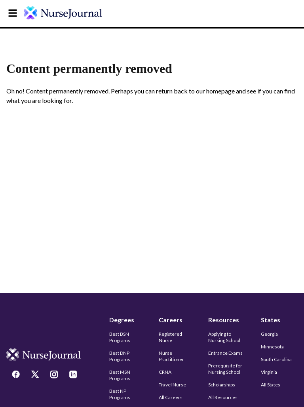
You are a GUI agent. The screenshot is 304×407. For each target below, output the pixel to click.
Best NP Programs (119, 394)
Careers (170, 319)
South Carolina (276, 359)
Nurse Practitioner (171, 356)
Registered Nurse (170, 337)
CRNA (165, 372)
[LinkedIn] (74, 375)
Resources (223, 319)
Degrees (121, 319)
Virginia (269, 372)
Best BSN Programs (119, 337)
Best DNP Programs (119, 356)
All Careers (170, 397)
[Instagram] (55, 375)
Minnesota (272, 347)
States (270, 319)
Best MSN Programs (119, 375)
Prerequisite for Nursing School (225, 369)
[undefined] (68, 12)
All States (270, 385)
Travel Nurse (172, 385)
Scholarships (221, 385)
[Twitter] (36, 375)
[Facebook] (17, 375)
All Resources (223, 397)
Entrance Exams (225, 353)
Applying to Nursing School (224, 337)
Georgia (269, 334)
